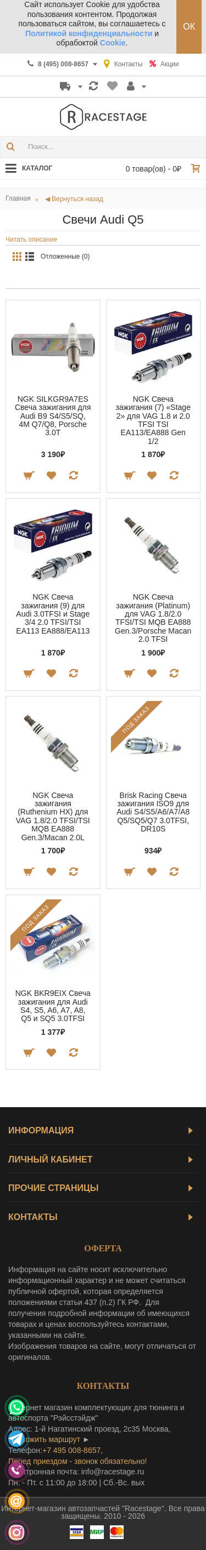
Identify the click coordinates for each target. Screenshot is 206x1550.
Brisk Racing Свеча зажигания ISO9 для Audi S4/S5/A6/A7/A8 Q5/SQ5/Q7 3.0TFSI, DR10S (153, 812)
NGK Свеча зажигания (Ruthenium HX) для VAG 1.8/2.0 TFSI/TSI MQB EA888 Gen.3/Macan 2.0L (53, 816)
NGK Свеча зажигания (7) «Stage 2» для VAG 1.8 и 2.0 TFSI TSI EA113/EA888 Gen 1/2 (153, 420)
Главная (18, 198)
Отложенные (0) (65, 256)
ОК (189, 26)
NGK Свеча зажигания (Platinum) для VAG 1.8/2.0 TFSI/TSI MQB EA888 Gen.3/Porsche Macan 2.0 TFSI (153, 617)
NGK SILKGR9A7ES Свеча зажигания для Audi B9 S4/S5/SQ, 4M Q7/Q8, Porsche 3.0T (53, 416)
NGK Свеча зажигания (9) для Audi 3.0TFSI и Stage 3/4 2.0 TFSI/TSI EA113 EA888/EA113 (53, 613)
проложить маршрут (44, 1439)
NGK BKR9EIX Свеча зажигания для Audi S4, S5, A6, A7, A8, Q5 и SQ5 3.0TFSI (53, 1006)
